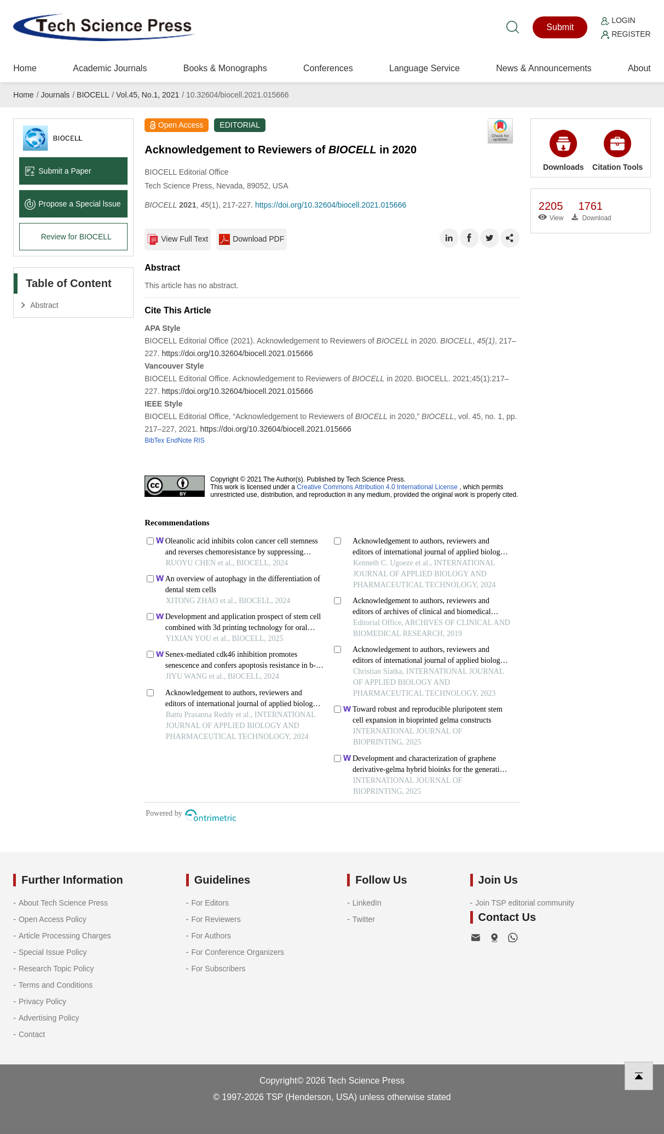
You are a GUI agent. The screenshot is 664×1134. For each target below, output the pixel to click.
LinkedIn (367, 902)
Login (618, 20)
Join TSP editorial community (524, 902)
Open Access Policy (52, 919)
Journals (55, 94)
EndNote (179, 440)
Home (25, 68)
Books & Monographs (225, 68)
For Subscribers (218, 968)
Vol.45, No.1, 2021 (147, 94)
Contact (32, 1034)
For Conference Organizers (237, 952)
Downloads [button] (563, 150)
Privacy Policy (42, 1001)
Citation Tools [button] (617, 150)
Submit (560, 27)
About (639, 68)
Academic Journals (110, 68)
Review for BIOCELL (76, 236)
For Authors (210, 935)
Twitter (364, 919)
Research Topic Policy (56, 968)
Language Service (424, 68)
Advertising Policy (49, 1017)
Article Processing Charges (65, 935)
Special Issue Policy (53, 952)
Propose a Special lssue (72, 203)
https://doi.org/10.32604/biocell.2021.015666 (330, 205)
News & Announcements (543, 68)
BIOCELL (93, 94)
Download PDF (251, 239)
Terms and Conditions (56, 985)
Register (625, 34)
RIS (199, 440)
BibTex (154, 440)
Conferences (328, 68)
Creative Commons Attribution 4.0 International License (377, 487)
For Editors (209, 902)
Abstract (44, 305)
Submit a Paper (58, 171)
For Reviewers (215, 919)
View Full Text (177, 239)
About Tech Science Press (63, 902)
